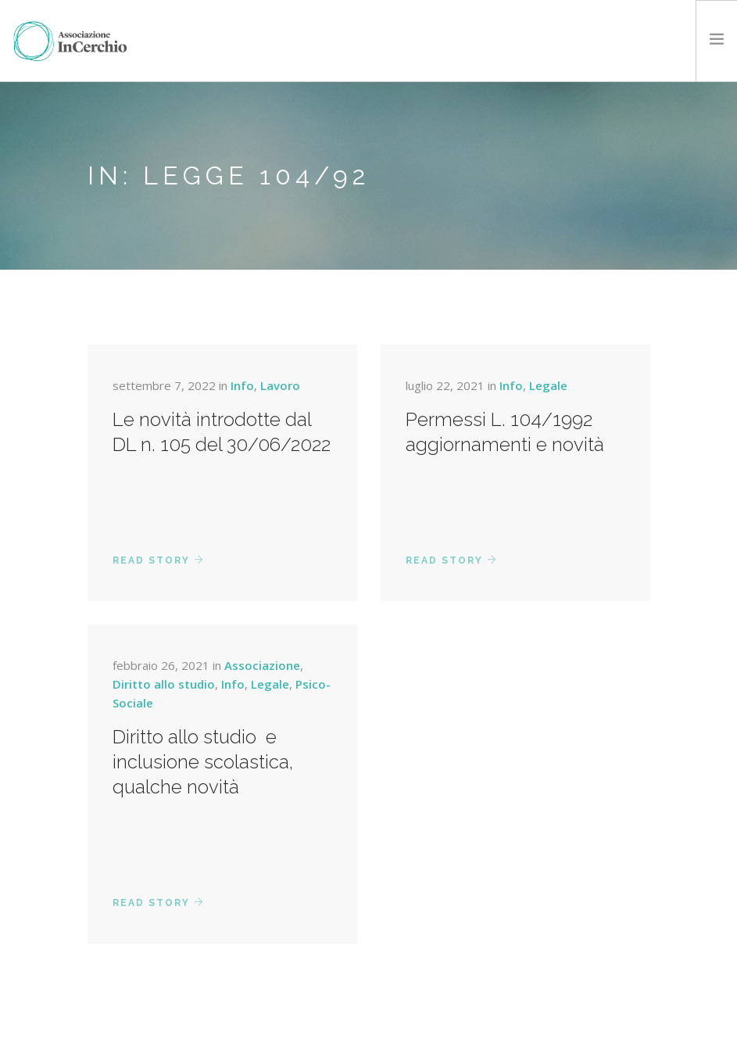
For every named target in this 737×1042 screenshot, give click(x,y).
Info (242, 385)
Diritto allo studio (164, 684)
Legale (548, 385)
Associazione (262, 665)
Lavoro (280, 385)
